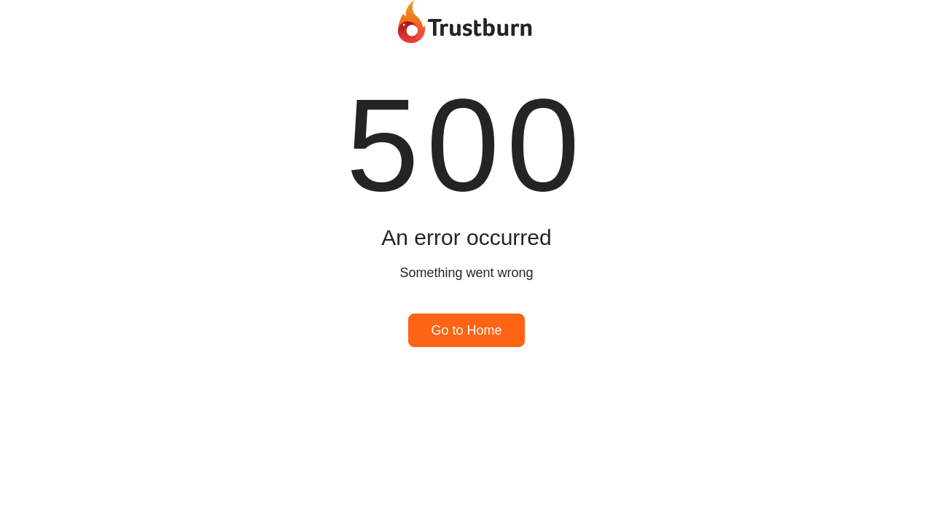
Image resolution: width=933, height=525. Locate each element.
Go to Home (466, 330)
